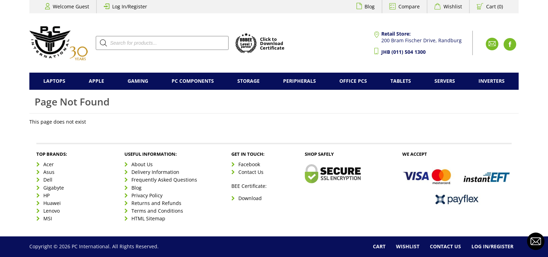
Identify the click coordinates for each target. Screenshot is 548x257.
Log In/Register (129, 6)
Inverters (491, 81)
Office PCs (353, 81)
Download (250, 198)
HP (46, 195)
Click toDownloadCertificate (272, 44)
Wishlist (453, 6)
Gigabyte (53, 187)
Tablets (400, 81)
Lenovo (51, 210)
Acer (48, 164)
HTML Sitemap (148, 218)
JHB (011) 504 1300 (403, 52)
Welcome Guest (71, 6)
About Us (142, 164)
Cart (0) (494, 6)
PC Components (193, 81)
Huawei (52, 203)
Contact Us (251, 172)
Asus (49, 172)
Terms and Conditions (157, 210)
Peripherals (299, 81)
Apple (96, 81)
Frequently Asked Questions (164, 179)
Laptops (54, 81)
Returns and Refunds (156, 203)
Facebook (249, 164)
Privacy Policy (147, 195)
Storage (248, 81)
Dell (47, 179)
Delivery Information (155, 172)
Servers (444, 81)
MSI (47, 218)
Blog (370, 6)
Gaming (138, 81)
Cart (379, 246)
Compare (409, 6)
